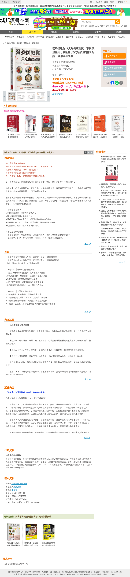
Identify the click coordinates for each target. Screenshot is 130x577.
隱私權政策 (69, 572)
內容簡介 (8, 152)
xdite (97, 26)
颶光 (86, 26)
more (122, 262)
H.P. (121, 26)
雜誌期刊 (121, 37)
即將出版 (30, 37)
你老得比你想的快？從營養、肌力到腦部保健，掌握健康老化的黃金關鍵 (114, 159)
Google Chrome (32, 574)
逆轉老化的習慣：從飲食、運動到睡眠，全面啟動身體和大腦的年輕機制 (114, 231)
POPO (102, 26)
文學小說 (40, 37)
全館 (11, 32)
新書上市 (20, 37)
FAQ (26, 564)
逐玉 (117, 26)
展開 (88, 244)
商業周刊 (65, 65)
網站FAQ (28, 572)
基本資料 (50, 152)
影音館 (119, 32)
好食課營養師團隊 (67, 62)
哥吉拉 (112, 26)
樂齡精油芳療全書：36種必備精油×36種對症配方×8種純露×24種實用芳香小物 (114, 239)
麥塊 (107, 26)
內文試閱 (22, 152)
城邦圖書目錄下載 (57, 572)
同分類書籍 (32, 516)
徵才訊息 (19, 572)
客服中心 (88, 572)
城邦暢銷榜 (9, 37)
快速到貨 (16, 2)
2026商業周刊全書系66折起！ (15, 111)
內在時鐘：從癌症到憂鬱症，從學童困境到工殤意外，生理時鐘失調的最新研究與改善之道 (114, 193)
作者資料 (41, 152)
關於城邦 (11, 572)
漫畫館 (97, 32)
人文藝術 (59, 37)
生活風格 (69, 37)
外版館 (54, 32)
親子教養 (111, 37)
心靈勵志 (79, 37)
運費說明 (5, 2)
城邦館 (32, 32)
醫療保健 (89, 37)
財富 (82, 26)
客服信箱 (97, 572)
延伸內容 (32, 152)
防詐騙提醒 (79, 572)
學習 (103, 37)
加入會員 (99, 2)
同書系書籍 (20, 516)
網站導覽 (36, 572)
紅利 (106, 2)
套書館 (76, 32)
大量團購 (45, 572)
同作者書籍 (9, 516)
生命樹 (14, 490)
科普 (97, 37)
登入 (92, 2)
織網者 (91, 26)
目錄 (15, 152)
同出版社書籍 (45, 516)
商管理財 (50, 37)
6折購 (112, 2)
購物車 (124, 2)
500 (125, 26)
